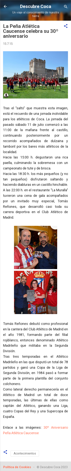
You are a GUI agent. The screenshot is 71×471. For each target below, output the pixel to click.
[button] (65, 26)
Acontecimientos (25, 453)
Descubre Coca (35, 6)
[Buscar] (65, 7)
